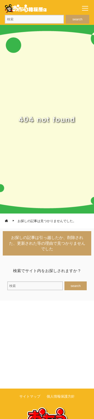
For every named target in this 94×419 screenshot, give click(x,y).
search (77, 19)
